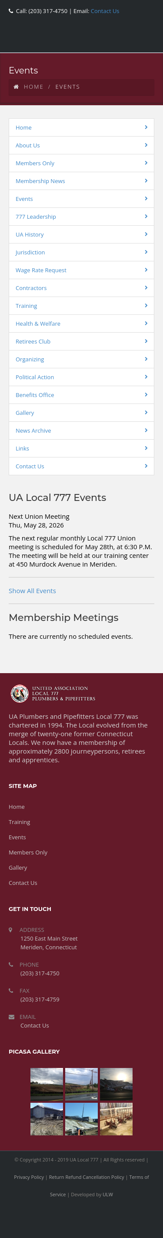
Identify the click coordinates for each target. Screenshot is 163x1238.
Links (22, 448)
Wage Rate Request (41, 270)
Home (28, 86)
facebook (84, 41)
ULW (108, 1194)
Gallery (25, 413)
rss (143, 41)
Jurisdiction (30, 252)
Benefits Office (35, 395)
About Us (28, 145)
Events (24, 199)
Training (26, 306)
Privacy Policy (29, 1177)
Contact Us (104, 11)
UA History (29, 234)
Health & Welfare (38, 323)
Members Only (35, 163)
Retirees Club (33, 341)
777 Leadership (36, 216)
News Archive (33, 430)
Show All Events (32, 590)
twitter (104, 41)
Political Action (35, 377)
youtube (124, 41)
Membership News (40, 181)
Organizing (30, 359)
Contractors (31, 288)
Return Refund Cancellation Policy (86, 1177)
